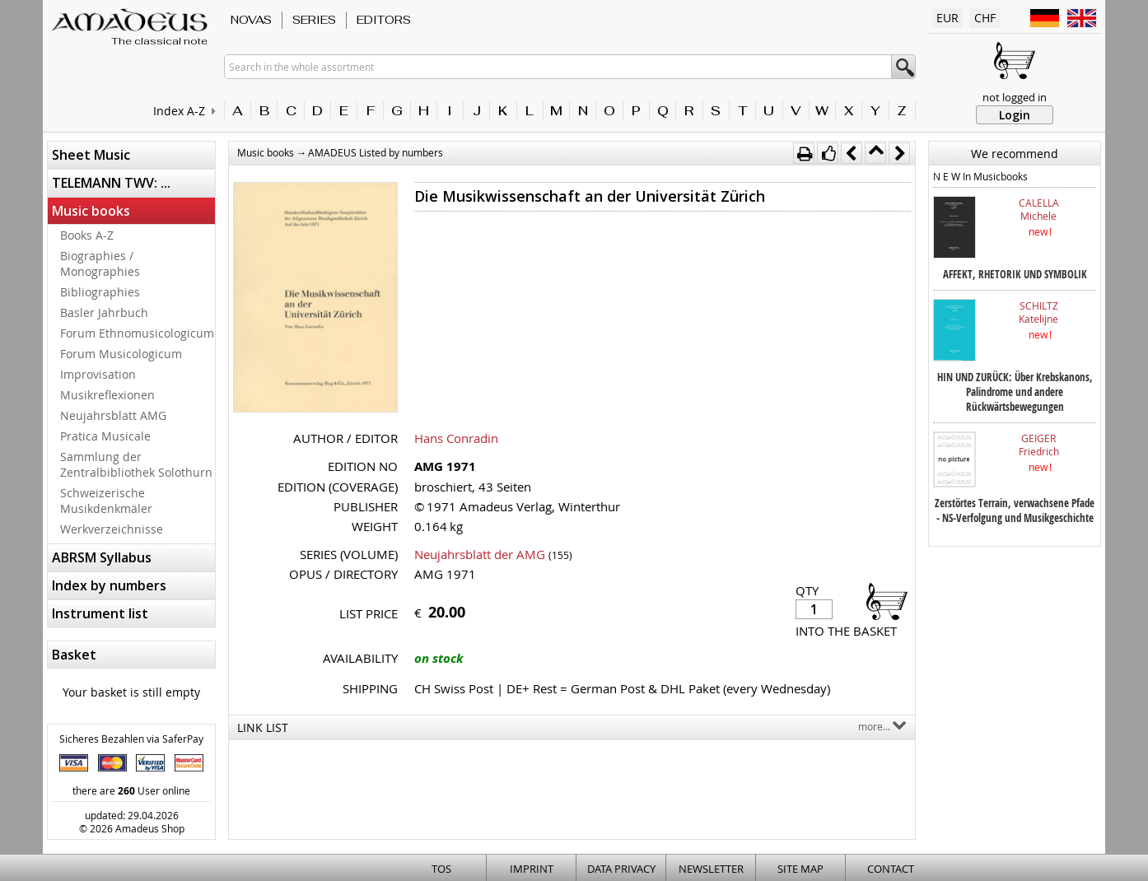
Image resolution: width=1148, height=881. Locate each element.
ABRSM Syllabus (102, 557)
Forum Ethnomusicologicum (137, 333)
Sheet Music (91, 155)
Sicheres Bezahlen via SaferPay (131, 738)
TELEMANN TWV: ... (111, 183)
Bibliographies (100, 292)
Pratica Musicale (105, 436)
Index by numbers (109, 585)
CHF (985, 18)
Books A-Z (87, 235)
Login (1014, 115)
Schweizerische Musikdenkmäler (106, 500)
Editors (384, 19)
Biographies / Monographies (100, 263)
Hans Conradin (456, 438)
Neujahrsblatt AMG (113, 415)
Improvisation (98, 374)
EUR (947, 18)
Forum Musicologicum (121, 353)
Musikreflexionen (107, 395)
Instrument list (100, 613)
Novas (251, 19)
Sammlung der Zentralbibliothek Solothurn (136, 464)
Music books (91, 211)
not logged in (1014, 97)
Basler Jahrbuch (104, 312)
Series (314, 19)
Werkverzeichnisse (111, 529)
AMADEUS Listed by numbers (375, 152)
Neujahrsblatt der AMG (479, 554)
